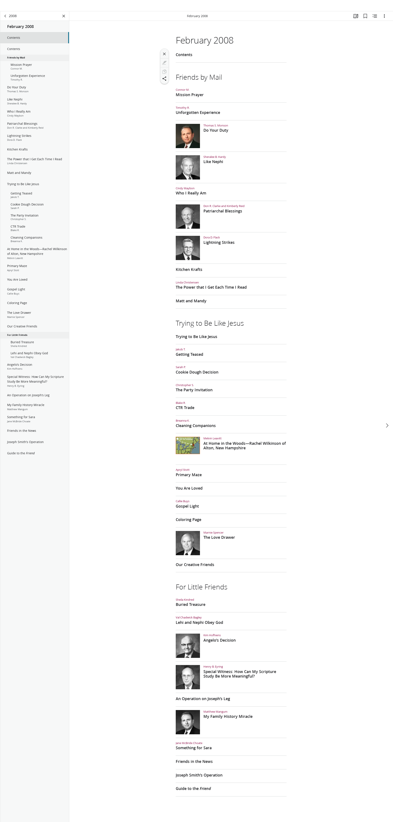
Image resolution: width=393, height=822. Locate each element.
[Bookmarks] (365, 21)
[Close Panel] (63, 20)
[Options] (384, 21)
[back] (5, 20)
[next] (387, 415)
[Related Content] (374, 21)
